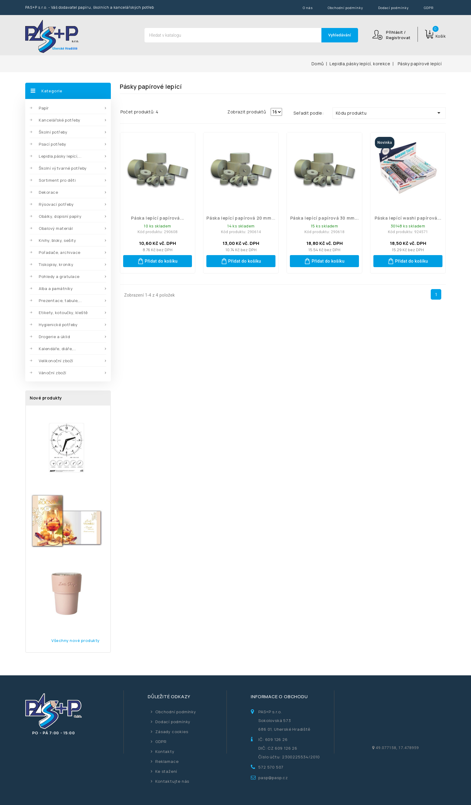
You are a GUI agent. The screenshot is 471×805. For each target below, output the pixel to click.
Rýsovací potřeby (56, 204)
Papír (44, 108)
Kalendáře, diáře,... (57, 348)
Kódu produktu (389, 112)
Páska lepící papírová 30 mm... (324, 218)
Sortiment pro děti (57, 180)
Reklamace (166, 761)
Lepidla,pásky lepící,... (60, 156)
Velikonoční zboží (56, 360)
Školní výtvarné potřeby (63, 168)
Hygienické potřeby (58, 324)
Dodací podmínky (393, 7)
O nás (308, 7)
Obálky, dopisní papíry (60, 216)
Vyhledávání (339, 35)
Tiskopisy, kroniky (56, 264)
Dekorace (48, 192)
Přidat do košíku (158, 261)
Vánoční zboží (52, 372)
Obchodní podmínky (345, 7)
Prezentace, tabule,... (60, 300)
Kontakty (164, 751)
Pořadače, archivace (60, 252)
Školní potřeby (53, 132)
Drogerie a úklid (54, 336)
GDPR (429, 7)
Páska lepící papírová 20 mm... (240, 218)
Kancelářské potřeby (60, 120)
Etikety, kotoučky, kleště (63, 312)
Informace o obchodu (279, 696)
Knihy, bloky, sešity (57, 240)
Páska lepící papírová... (157, 218)
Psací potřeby (52, 144)
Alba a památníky (56, 288)
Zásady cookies (171, 731)
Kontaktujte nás (172, 781)
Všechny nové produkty (75, 640)
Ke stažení (166, 771)
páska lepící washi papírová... (408, 218)
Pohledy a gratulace (59, 276)
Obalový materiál (56, 228)
